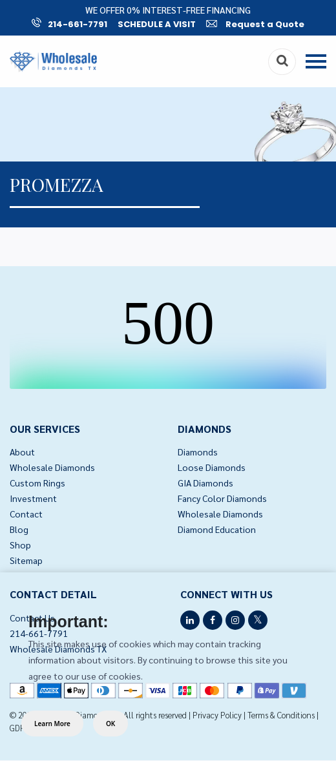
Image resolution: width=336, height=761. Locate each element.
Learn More (52, 723)
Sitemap (26, 560)
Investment (33, 498)
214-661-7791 (69, 24)
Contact (26, 513)
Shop (20, 544)
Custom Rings (37, 482)
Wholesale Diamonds (52, 467)
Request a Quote (255, 24)
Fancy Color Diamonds (222, 498)
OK (110, 723)
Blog (19, 529)
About (22, 451)
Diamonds (198, 451)
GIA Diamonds (205, 482)
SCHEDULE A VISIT (157, 24)
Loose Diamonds (212, 467)
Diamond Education (217, 529)
